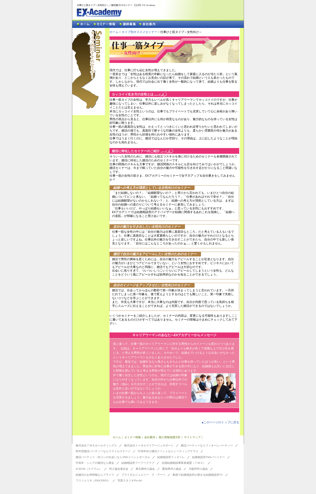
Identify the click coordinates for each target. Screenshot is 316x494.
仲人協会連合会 (118, 468)
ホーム (82, 24)
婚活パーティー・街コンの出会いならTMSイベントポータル (113, 457)
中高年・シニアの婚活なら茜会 (95, 462)
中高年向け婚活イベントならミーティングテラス (168, 451)
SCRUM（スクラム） (89, 468)
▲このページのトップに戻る (220, 423)
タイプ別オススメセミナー (139, 32)
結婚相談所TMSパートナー (208, 457)
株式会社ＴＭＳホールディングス (96, 445)
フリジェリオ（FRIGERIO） (93, 480)
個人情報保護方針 (170, 437)
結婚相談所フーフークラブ (137, 462)
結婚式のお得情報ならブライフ (95, 474)
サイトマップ (192, 437)
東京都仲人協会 (145, 468)
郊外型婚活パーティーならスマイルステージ (103, 451)
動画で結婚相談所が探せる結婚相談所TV (198, 474)
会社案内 (148, 24)
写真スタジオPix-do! (130, 480)
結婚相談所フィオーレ (171, 457)
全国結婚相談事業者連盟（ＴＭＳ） (184, 462)
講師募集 (128, 24)
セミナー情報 (105, 24)
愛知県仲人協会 (171, 468)
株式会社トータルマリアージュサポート (149, 445)
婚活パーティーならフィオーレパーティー (207, 445)
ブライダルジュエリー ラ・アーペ (143, 474)
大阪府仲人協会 (198, 468)
